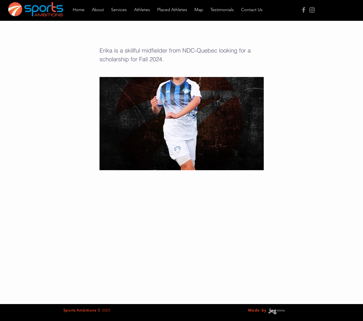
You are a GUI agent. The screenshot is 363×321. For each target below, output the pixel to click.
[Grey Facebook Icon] (303, 10)
